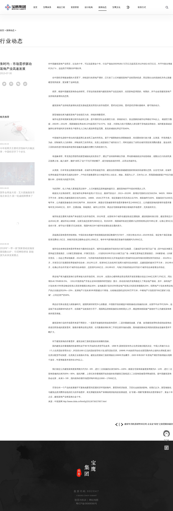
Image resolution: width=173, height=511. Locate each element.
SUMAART (93, 495)
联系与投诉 (80, 500)
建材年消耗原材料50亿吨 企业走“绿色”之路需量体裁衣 (148, 424)
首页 (2, 30)
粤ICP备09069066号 (86, 503)
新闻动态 (10, 30)
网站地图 (93, 500)
